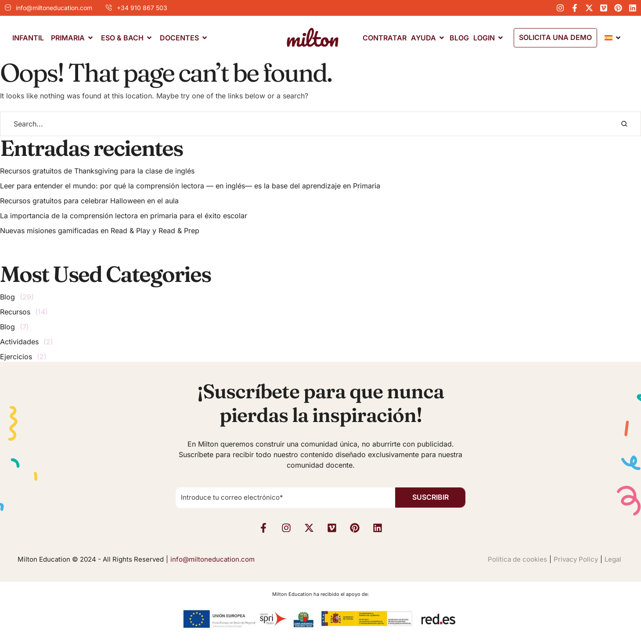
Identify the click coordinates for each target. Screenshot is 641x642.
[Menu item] (28, 38)
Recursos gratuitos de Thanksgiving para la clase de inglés (97, 170)
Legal (613, 559)
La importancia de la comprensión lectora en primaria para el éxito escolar (123, 215)
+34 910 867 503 (142, 7)
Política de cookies (517, 559)
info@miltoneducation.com (54, 7)
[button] (555, 37)
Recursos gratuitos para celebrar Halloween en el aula (89, 200)
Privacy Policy (576, 559)
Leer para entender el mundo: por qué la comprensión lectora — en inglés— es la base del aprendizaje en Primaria (190, 185)
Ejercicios (16, 356)
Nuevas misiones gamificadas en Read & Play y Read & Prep (99, 230)
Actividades (19, 341)
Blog (7, 296)
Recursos (15, 311)
